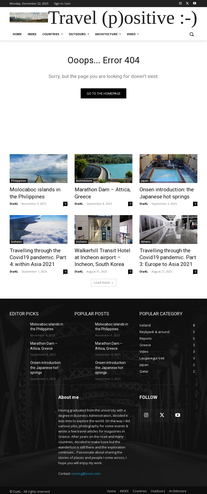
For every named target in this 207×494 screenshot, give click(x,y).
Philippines (18, 182)
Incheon (16, 240)
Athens (145, 240)
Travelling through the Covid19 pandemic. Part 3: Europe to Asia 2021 (165, 254)
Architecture (84, 182)
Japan (144, 182)
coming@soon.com (86, 466)
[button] (191, 34)
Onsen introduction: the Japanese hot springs (162, 193)
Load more (103, 277)
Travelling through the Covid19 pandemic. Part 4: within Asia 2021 (35, 254)
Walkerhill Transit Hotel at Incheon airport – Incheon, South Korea (99, 254)
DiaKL (14, 202)
